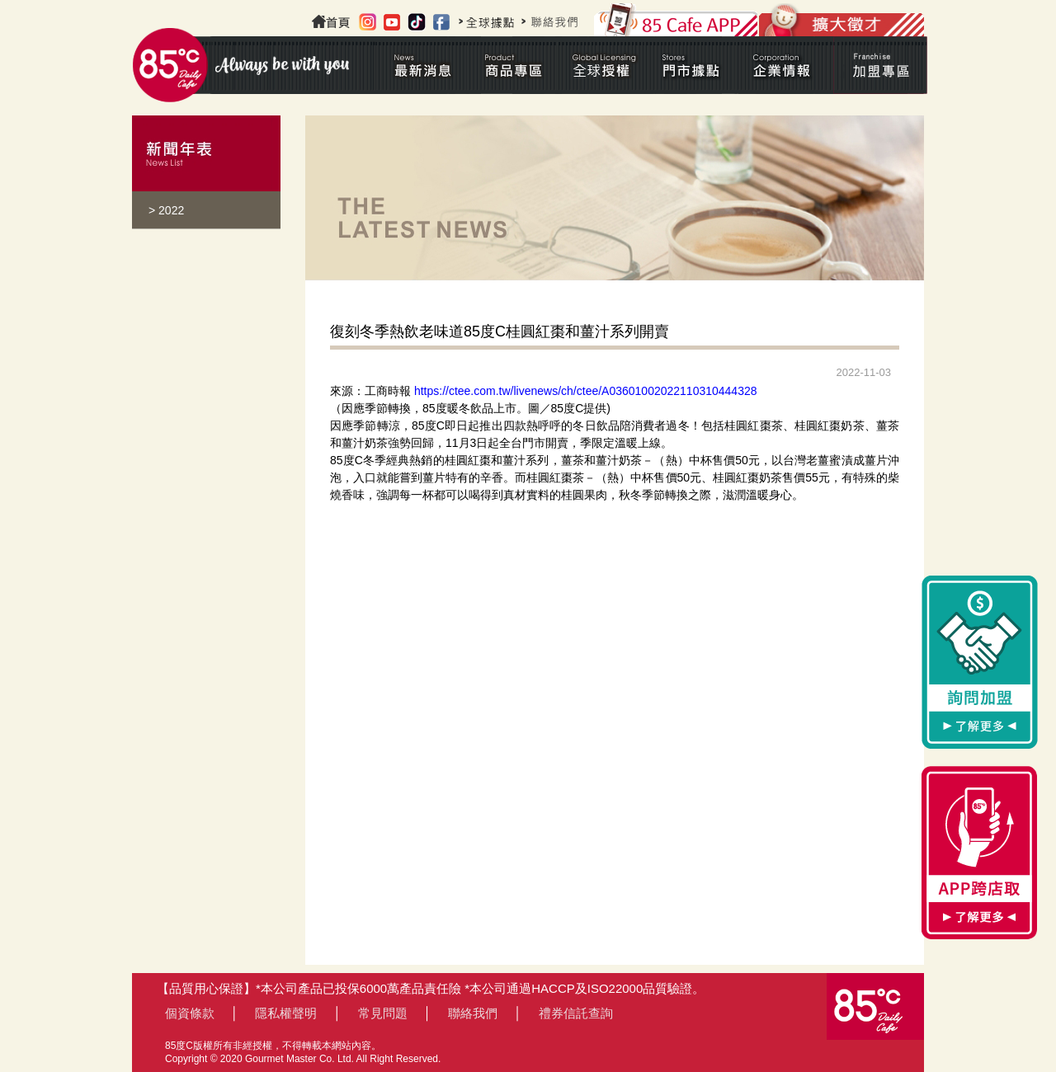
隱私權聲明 (286, 1013)
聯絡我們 (472, 1013)
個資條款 (189, 1013)
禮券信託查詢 (576, 1013)
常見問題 (383, 1013)
